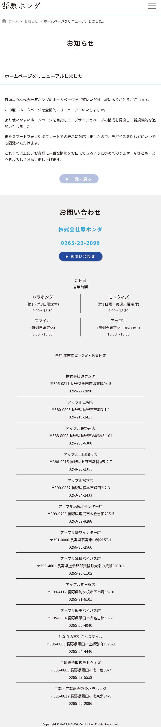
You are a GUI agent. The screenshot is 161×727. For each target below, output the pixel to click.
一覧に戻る (80, 179)
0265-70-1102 (80, 573)
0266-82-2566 (80, 547)
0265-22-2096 (80, 242)
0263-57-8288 (80, 521)
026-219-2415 (80, 417)
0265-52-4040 (80, 625)
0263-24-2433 (80, 495)
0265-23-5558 (80, 677)
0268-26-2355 (80, 469)
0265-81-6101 (80, 599)
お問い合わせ (82, 256)
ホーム (13, 21)
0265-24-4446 (80, 651)
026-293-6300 (80, 443)
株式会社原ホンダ (80, 229)
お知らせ (31, 21)
